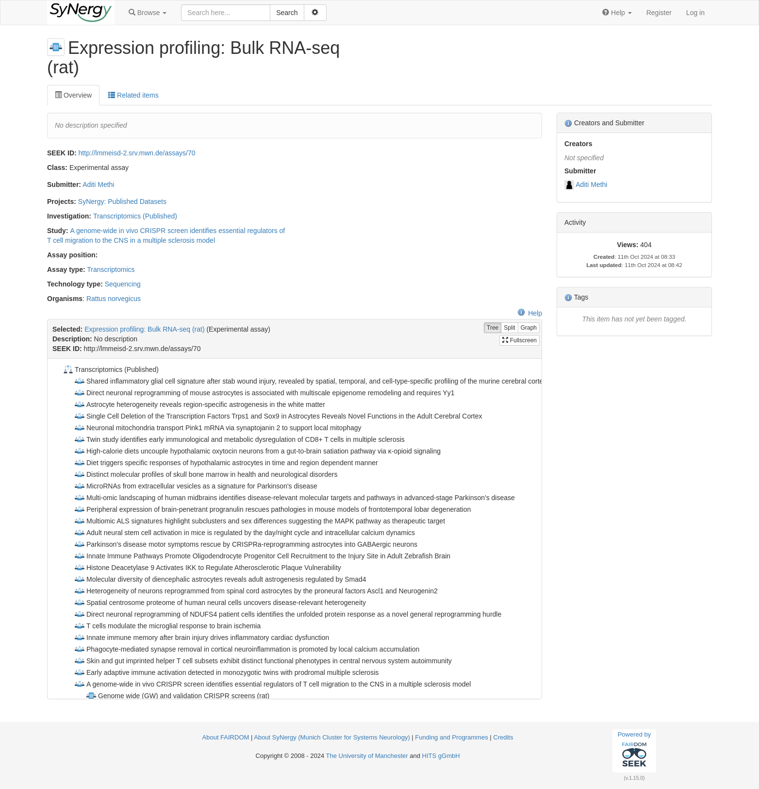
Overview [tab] (73, 95)
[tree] (294, 529)
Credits (503, 737)
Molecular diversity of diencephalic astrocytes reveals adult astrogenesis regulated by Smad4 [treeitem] (220, 579)
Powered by (634, 751)
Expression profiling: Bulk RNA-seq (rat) (144, 329)
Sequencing (123, 284)
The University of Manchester (367, 755)
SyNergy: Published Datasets (122, 201)
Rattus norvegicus (113, 298)
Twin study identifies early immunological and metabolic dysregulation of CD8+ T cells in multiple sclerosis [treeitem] (239, 439)
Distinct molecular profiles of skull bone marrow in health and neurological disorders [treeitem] (205, 474)
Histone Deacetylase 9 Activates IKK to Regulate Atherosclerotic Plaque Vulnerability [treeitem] (207, 567)
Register (659, 13)
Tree (492, 328)
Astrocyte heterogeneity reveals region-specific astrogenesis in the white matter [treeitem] (199, 404)
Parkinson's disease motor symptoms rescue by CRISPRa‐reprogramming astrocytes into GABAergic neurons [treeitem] (245, 544)
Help (529, 313)
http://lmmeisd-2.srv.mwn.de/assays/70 (137, 153)
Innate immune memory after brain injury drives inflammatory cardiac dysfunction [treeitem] (201, 637)
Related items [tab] (133, 95)
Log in (695, 13)
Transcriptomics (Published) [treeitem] (110, 369)
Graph (529, 328)
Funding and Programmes (451, 737)
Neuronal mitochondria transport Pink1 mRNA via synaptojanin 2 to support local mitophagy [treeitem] (218, 428)
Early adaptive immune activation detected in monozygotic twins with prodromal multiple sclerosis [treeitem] (226, 672)
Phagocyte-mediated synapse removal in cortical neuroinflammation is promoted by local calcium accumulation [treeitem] (246, 649)
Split (509, 328)
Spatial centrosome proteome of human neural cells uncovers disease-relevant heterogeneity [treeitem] (220, 602)
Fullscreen (519, 340)
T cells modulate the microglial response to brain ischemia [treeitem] (167, 626)
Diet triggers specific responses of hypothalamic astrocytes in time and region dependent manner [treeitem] (226, 463)
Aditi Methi (98, 184)
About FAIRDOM (225, 737)
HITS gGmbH (441, 755)
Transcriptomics (110, 269)
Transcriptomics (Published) (135, 216)
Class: (57, 167)
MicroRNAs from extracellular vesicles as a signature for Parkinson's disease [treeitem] (195, 486)
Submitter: (64, 184)
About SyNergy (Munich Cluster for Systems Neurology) (332, 737)
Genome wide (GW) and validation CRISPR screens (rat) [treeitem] (177, 696)
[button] (147, 12)
